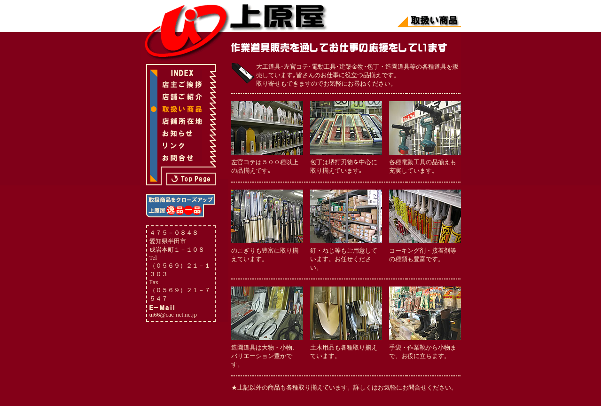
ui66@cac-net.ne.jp (173, 314)
